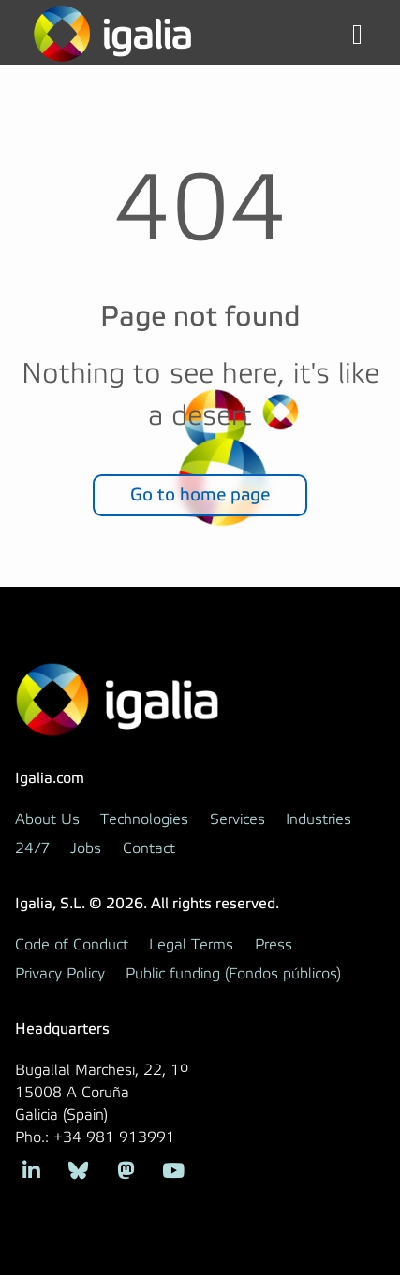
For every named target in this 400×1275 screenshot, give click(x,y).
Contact (149, 848)
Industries (318, 819)
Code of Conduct (71, 944)
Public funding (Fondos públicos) (233, 973)
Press (273, 944)
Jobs (85, 848)
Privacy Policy (60, 973)
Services (237, 819)
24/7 (32, 848)
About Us (47, 819)
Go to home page (200, 494)
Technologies (144, 819)
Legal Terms (191, 944)
